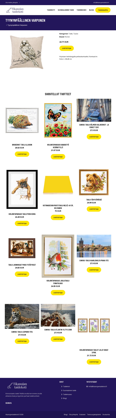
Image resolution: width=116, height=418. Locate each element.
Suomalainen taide (66, 10)
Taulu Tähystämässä (94, 199)
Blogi (91, 10)
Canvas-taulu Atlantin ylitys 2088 (58, 329)
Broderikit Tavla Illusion (22, 144)
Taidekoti (51, 10)
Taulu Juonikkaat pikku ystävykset (22, 265)
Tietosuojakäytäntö (94, 414)
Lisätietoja (66, 48)
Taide (71, 34)
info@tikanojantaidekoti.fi (101, 2)
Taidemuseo (81, 10)
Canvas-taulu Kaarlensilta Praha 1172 (94, 260)
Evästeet (82, 414)
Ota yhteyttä (73, 414)
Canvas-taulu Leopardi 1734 (22, 332)
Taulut (75, 34)
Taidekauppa (103, 10)
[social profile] (20, 2)
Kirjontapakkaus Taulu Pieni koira (22, 214)
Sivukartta (106, 414)
